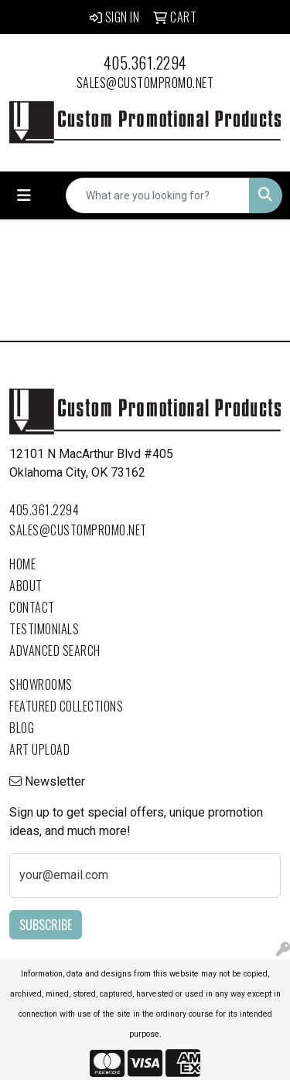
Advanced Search (55, 650)
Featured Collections (66, 706)
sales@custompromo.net (145, 82)
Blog (21, 727)
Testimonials (44, 629)
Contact (32, 607)
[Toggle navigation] (24, 195)
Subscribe (45, 924)
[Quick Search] (158, 195)
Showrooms (41, 684)
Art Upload (39, 749)
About (26, 585)
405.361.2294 (145, 62)
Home (22, 564)
